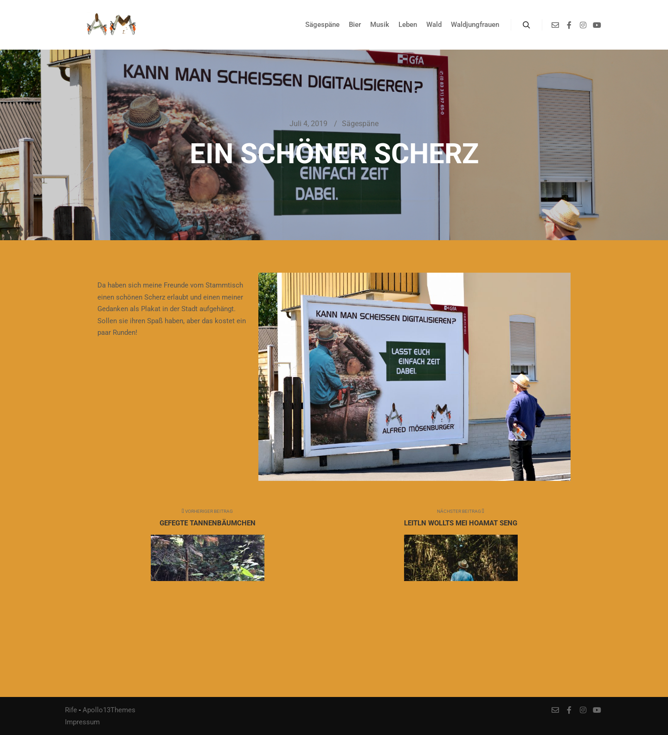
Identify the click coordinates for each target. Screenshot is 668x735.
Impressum (82, 722)
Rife (71, 710)
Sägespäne (360, 123)
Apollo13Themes (109, 710)
